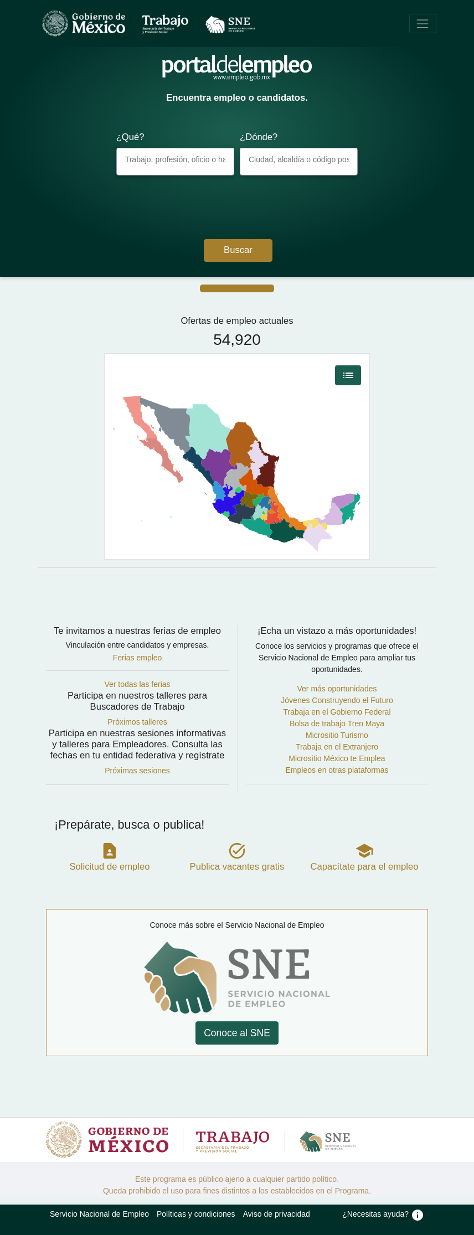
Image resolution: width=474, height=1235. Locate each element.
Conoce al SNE (237, 1032)
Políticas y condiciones (196, 1214)
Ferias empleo (137, 657)
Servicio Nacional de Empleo (99, 1214)
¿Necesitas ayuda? (383, 1214)
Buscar (238, 250)
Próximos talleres (137, 721)
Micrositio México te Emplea (336, 758)
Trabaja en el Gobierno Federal (336, 711)
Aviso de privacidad (276, 1214)
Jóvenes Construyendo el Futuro (337, 700)
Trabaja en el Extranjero (337, 746)
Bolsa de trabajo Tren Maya (337, 723)
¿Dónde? (258, 137)
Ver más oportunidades (337, 688)
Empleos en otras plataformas (337, 770)
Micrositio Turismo (337, 735)
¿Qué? (130, 137)
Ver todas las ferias (137, 684)
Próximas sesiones (137, 770)
